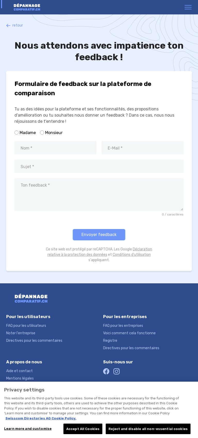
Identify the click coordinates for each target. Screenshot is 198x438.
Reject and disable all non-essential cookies (148, 430)
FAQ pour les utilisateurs (26, 325)
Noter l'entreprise (20, 333)
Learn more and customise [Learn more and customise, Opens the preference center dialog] (28, 430)
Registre (110, 340)
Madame (28, 132)
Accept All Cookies (83, 430)
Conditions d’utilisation (132, 254)
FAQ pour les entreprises (123, 325)
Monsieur (54, 132)
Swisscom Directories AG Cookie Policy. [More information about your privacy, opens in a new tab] (40, 420)
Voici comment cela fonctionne (129, 333)
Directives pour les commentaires (34, 340)
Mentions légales (20, 378)
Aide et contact (19, 371)
